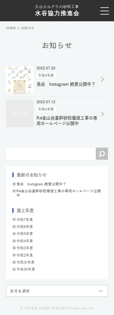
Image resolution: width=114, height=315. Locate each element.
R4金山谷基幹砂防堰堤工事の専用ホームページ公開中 (58, 193)
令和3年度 (24, 247)
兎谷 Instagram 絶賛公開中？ (41, 184)
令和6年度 (24, 226)
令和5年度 (24, 233)
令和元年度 (25, 262)
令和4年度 (24, 240)
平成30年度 (25, 269)
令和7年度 (24, 219)
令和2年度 (24, 255)
